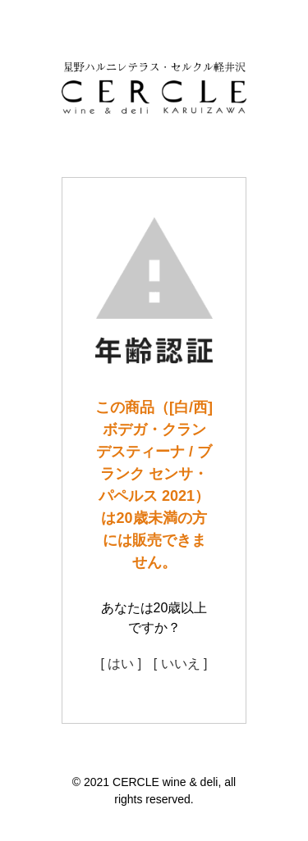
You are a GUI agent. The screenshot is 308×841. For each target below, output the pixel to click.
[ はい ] (120, 664)
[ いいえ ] (181, 664)
